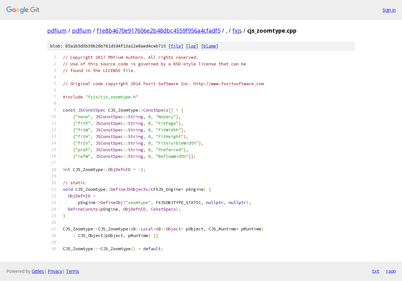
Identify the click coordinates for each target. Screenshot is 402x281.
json (391, 271)
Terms (72, 271)
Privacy (55, 271)
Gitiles (38, 271)
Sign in (389, 10)
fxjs (237, 30)
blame (210, 46)
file (176, 46)
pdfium (57, 30)
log (192, 46)
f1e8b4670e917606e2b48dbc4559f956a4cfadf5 (158, 30)
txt (375, 271)
